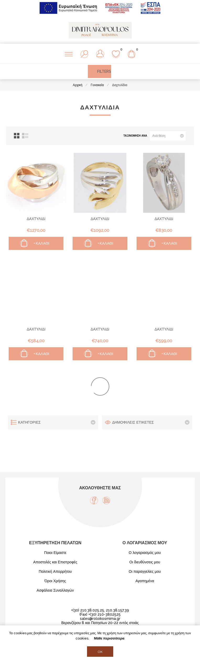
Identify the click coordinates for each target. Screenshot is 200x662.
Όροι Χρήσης (55, 581)
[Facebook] (94, 500)
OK (100, 652)
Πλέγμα (16, 135)
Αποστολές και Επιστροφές (55, 562)
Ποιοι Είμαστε (55, 553)
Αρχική (77, 85)
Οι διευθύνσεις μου (144, 562)
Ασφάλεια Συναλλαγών (55, 590)
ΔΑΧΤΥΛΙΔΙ (36, 219)
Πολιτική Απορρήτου (55, 571)
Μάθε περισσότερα (109, 638)
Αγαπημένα (145, 581)
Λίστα (25, 135)
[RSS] (106, 500)
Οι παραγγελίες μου (145, 571)
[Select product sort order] (167, 136)
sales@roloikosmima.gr (100, 618)
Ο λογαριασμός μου (145, 553)
